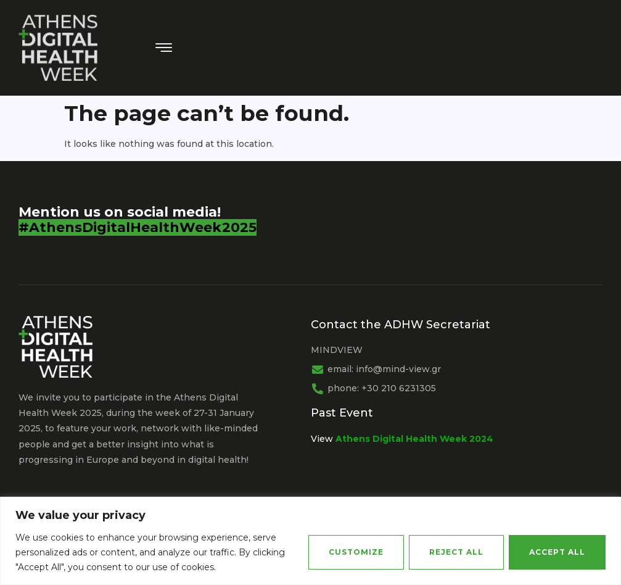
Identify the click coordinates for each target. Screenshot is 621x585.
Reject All (456, 552)
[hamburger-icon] (164, 48)
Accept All (557, 552)
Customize (356, 552)
